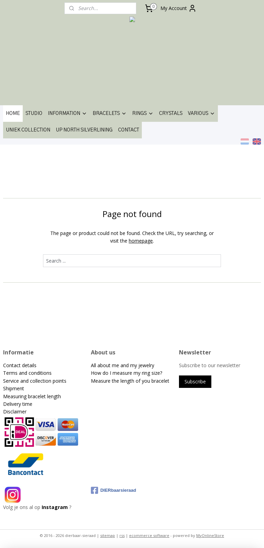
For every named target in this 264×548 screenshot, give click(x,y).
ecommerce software (149, 535)
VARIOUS (201, 113)
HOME (13, 113)
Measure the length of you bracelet (130, 381)
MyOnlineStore (210, 535)
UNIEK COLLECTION (28, 130)
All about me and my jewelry (123, 365)
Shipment (13, 388)
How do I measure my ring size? (126, 373)
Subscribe (195, 381)
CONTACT (128, 130)
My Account (178, 8)
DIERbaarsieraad (113, 490)
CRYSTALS (170, 113)
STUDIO (33, 113)
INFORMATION (67, 113)
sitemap (107, 535)
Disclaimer (15, 411)
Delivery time (17, 404)
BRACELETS (110, 113)
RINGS (143, 113)
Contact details (19, 365)
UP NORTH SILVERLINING (84, 130)
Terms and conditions (27, 373)
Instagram (55, 507)
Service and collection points (34, 381)
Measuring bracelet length (32, 396)
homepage (141, 240)
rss (122, 535)
